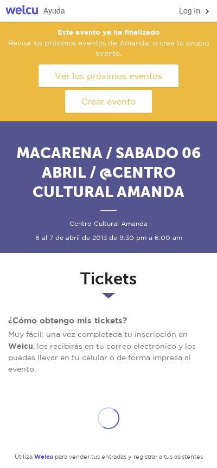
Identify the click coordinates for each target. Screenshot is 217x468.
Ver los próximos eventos (108, 76)
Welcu (21, 11)
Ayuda (54, 10)
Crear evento (108, 101)
